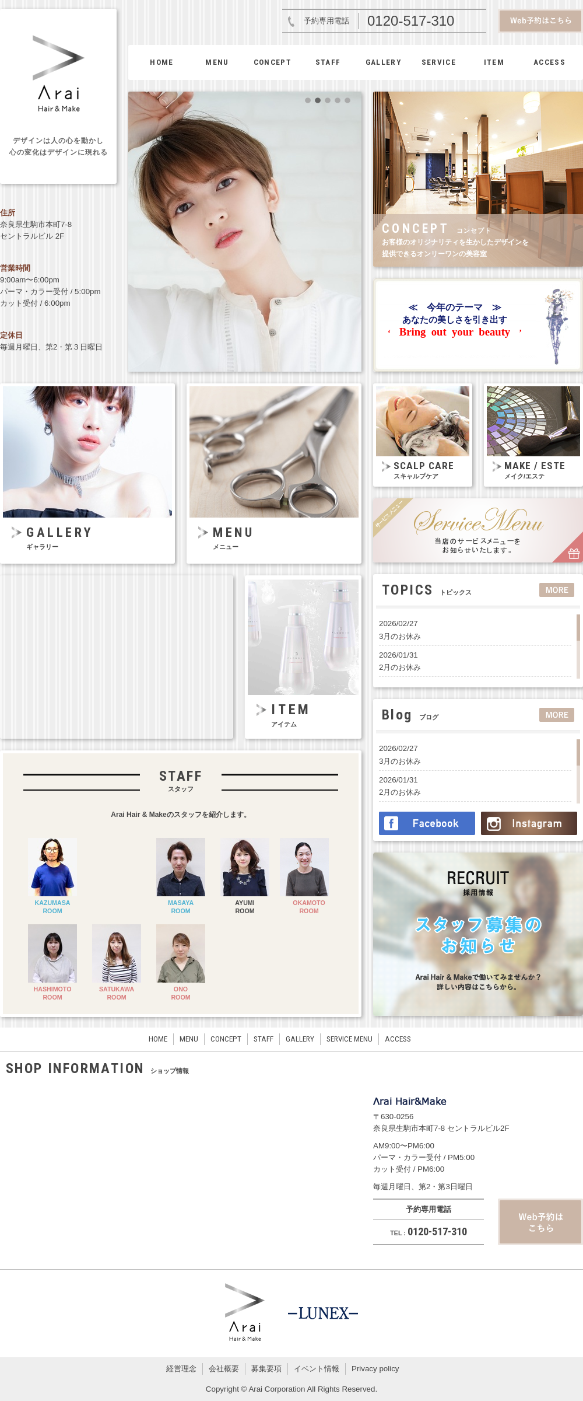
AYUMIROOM (244, 906)
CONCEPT (273, 62)
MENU (217, 62)
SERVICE (439, 62)
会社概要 (224, 1368)
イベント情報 (316, 1368)
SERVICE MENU (349, 1039)
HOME (161, 62)
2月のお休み (400, 667)
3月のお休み (400, 636)
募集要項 (266, 1368)
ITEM (494, 62)
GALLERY (383, 62)
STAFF (328, 62)
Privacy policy (375, 1368)
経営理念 (181, 1368)
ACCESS (549, 62)
